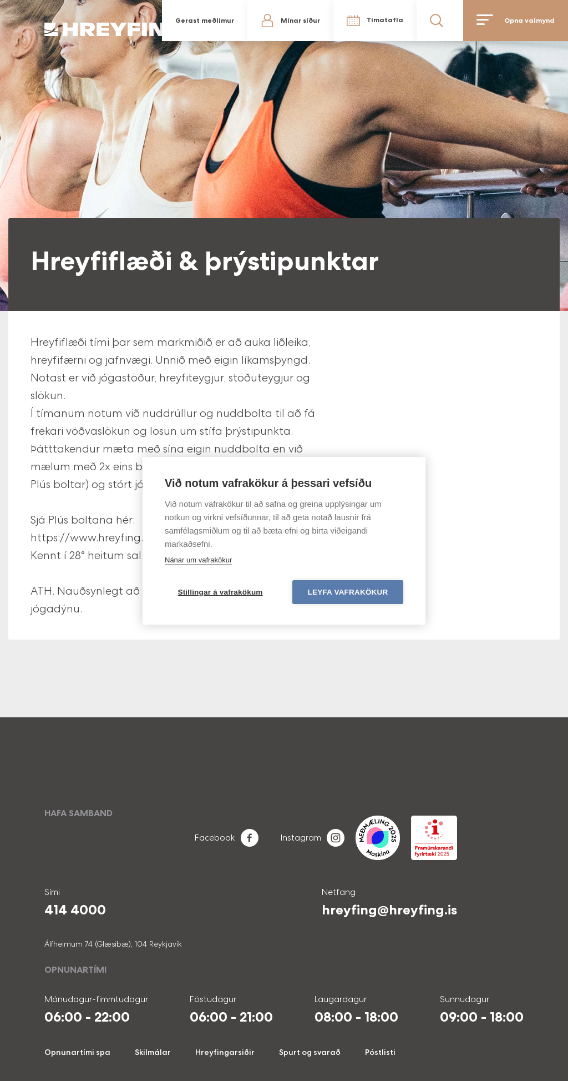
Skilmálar (153, 1052)
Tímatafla (385, 20)
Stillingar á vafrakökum (220, 592)
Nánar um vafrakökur (198, 560)
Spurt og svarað (310, 1052)
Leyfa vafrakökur (348, 592)
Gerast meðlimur (204, 20)
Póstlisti (380, 1052)
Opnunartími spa (77, 1052)
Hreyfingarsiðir (225, 1052)
